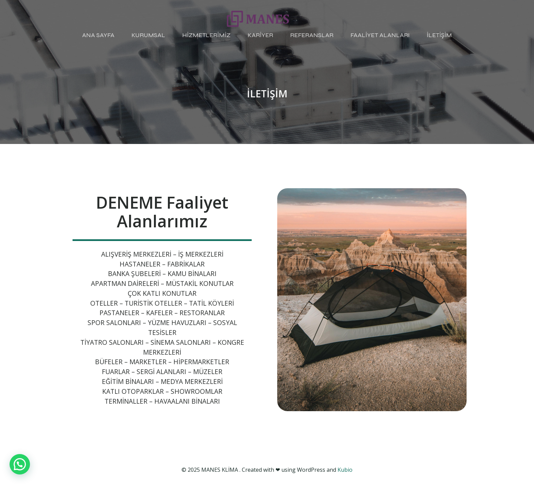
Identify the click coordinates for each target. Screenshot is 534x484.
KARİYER (260, 35)
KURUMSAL (148, 35)
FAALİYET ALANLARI (380, 35)
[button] (20, 464)
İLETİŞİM (439, 35)
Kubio (344, 469)
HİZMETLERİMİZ (206, 35)
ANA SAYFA (98, 35)
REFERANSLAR (311, 35)
